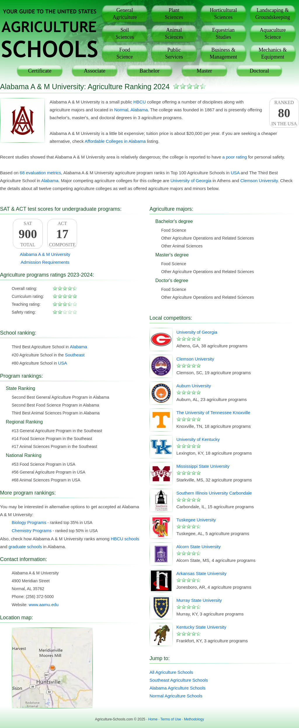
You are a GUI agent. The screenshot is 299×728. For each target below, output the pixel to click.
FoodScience (125, 53)
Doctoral (259, 71)
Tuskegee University (196, 519)
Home (153, 719)
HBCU (139, 101)
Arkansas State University (201, 573)
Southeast (75, 354)
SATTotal (27, 234)
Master (204, 71)
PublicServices (174, 53)
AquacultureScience (273, 33)
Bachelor (150, 71)
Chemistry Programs (32, 530)
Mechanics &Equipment (273, 53)
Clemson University (259, 180)
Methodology (194, 719)
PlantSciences (174, 13)
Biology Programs (29, 522)
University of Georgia (191, 180)
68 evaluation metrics (40, 172)
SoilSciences (125, 33)
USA (235, 172)
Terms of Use (170, 719)
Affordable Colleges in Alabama (115, 141)
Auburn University (193, 385)
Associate (94, 71)
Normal (121, 109)
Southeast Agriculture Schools (179, 680)
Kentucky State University (201, 627)
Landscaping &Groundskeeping (272, 13)
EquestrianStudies (223, 33)
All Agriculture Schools (171, 672)
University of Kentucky (198, 439)
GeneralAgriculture (125, 13)
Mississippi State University (203, 466)
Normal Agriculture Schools (176, 695)
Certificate (39, 71)
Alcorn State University (198, 546)
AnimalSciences (174, 33)
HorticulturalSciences (223, 13)
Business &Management (223, 53)
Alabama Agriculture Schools (178, 687)
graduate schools (25, 546)
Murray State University (199, 600)
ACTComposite (62, 234)
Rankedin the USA (284, 113)
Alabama (139, 109)
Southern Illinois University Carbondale (214, 492)
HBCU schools (125, 538)
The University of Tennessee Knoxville (213, 412)
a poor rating (234, 156)
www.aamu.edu (44, 604)
